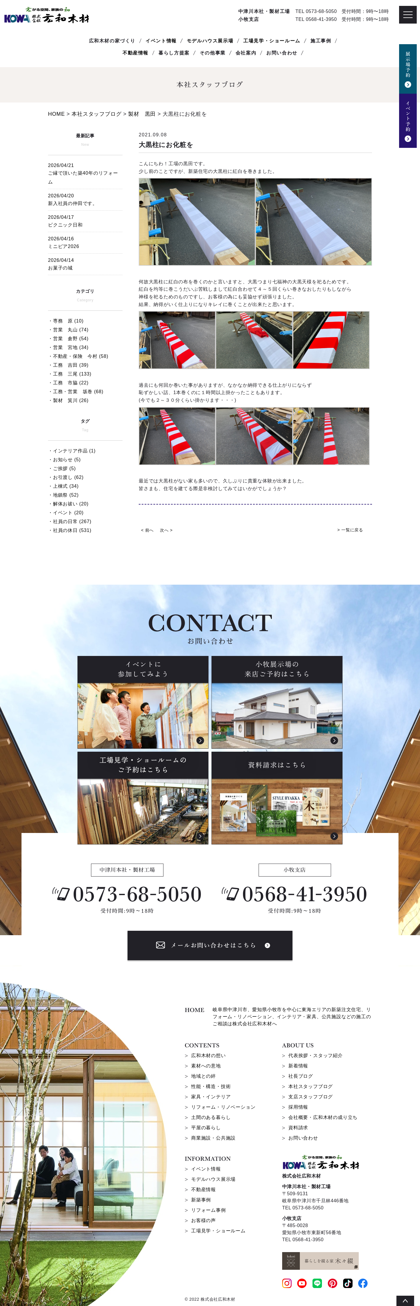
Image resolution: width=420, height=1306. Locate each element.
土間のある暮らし (211, 1117)
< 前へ (147, 530)
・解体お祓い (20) (68, 503)
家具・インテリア (211, 1096)
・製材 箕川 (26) (68, 400)
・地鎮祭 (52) (63, 494)
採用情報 (298, 1107)
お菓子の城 (85, 263)
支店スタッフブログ (310, 1096)
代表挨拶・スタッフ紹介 (315, 1055)
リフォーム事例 (208, 1210)
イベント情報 (161, 40)
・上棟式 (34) (63, 486)
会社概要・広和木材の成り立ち (323, 1117)
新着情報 (298, 1065)
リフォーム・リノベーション (223, 1107)
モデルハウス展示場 (210, 40)
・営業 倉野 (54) (68, 338)
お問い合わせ (303, 1137)
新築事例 (201, 1199)
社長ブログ (300, 1076)
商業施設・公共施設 (213, 1137)
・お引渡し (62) (66, 477)
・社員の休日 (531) (69, 530)
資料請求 (298, 1127)
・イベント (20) (66, 512)
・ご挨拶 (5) (62, 468)
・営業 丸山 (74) (68, 329)
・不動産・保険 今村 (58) (78, 356)
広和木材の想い (208, 1055)
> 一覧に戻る (350, 530)
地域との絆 (203, 1076)
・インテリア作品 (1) (72, 450)
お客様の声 (203, 1220)
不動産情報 (135, 52)
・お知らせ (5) (64, 459)
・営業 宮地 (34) (68, 347)
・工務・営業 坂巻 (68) (75, 391)
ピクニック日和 (85, 220)
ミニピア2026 (85, 241)
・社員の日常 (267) (69, 521)
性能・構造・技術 (211, 1086)
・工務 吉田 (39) (68, 365)
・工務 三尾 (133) (69, 373)
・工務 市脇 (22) (68, 382)
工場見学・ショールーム (271, 40)
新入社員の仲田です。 (85, 198)
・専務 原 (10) (66, 320)
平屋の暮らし (206, 1127)
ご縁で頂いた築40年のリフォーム (85, 172)
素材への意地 (206, 1065)
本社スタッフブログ (310, 1086)
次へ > (166, 530)
